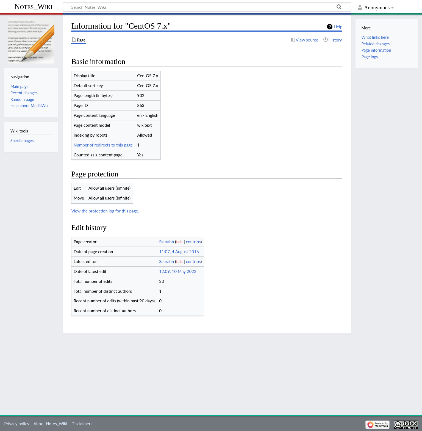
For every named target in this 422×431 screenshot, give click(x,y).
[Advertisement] (207, 372)
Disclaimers (81, 423)
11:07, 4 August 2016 (179, 251)
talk (179, 241)
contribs (193, 241)
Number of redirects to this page (103, 144)
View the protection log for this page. (105, 210)
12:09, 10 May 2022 (177, 271)
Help (338, 26)
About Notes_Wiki (50, 423)
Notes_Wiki (33, 6)
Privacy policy (16, 423)
